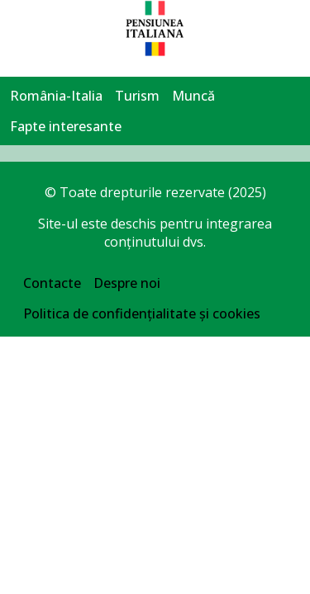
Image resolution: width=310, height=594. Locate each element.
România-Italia (56, 96)
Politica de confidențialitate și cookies (141, 313)
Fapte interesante (66, 126)
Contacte (52, 283)
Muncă (193, 96)
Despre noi (126, 283)
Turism (137, 96)
